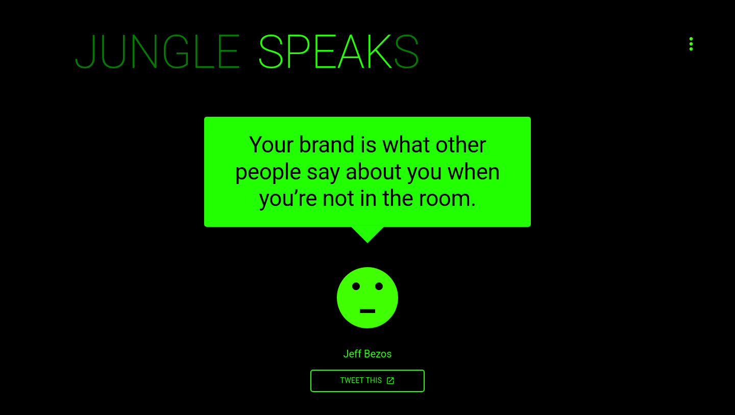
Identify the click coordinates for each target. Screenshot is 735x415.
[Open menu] (691, 44)
